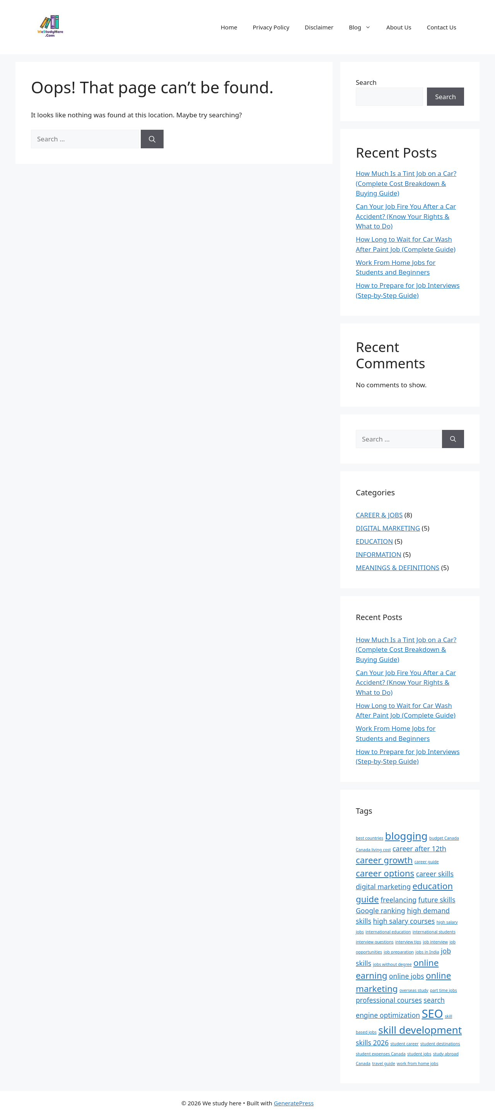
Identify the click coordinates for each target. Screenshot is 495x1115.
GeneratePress (294, 1103)
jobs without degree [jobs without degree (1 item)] (392, 964)
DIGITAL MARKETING (388, 528)
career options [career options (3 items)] (385, 873)
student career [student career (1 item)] (404, 1043)
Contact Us (441, 27)
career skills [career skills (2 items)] (435, 873)
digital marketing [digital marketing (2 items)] (383, 886)
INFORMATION (378, 554)
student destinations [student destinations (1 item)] (440, 1043)
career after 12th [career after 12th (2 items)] (419, 848)
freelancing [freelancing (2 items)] (398, 899)
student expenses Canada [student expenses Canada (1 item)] (381, 1054)
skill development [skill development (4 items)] (420, 1030)
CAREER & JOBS (379, 514)
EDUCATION (374, 541)
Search (366, 82)
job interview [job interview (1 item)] (435, 942)
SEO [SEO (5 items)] (432, 1013)
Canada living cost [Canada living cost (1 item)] (373, 849)
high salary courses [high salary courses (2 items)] (404, 921)
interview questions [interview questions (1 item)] (375, 942)
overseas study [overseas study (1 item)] (413, 990)
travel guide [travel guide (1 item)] (383, 1063)
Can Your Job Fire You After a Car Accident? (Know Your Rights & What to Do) (406, 216)
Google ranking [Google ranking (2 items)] (380, 910)
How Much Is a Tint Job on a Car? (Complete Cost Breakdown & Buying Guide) (406, 183)
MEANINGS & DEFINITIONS (397, 567)
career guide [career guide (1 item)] (427, 861)
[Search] (152, 139)
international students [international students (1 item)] (434, 932)
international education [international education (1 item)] (388, 932)
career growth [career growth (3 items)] (384, 860)
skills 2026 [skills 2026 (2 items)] (372, 1042)
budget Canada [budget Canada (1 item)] (444, 838)
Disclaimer (319, 27)
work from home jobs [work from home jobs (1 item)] (417, 1063)
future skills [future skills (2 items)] (437, 899)
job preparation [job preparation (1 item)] (399, 952)
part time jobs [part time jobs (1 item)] (443, 990)
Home (229, 27)
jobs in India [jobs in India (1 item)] (427, 952)
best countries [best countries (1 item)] (369, 838)
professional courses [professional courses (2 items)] (389, 1000)
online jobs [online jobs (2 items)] (406, 976)
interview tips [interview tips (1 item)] (408, 942)
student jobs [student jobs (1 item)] (419, 1054)
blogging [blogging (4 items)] (406, 836)
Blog (364, 27)
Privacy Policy (271, 27)
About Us (398, 27)
